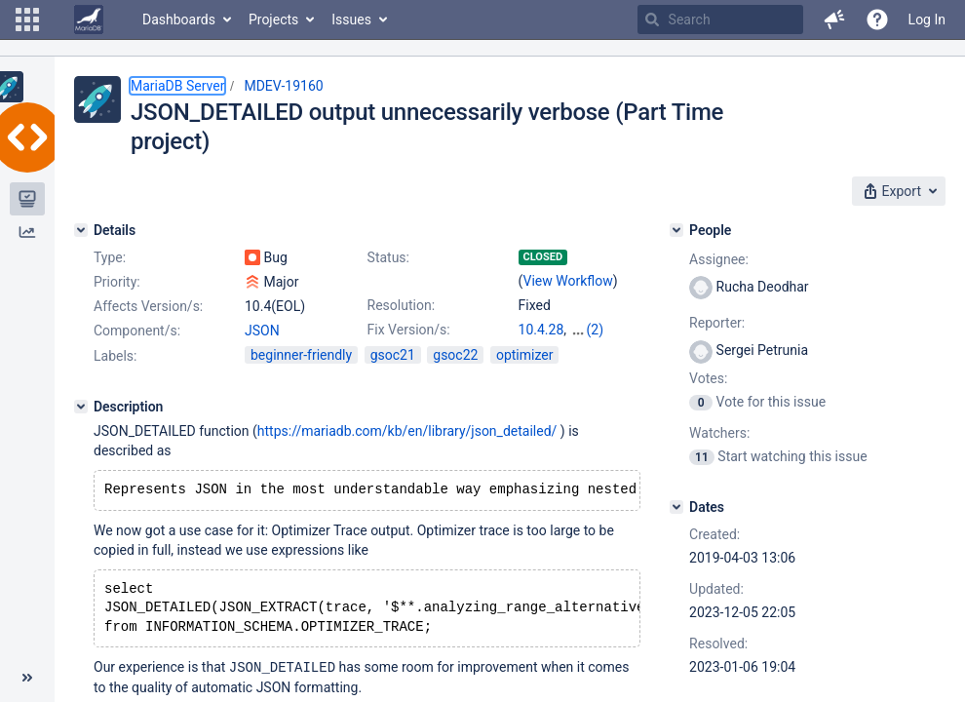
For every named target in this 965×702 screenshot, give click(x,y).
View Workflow (568, 281)
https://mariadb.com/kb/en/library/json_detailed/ (407, 448)
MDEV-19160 (283, 86)
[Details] (81, 230)
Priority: (117, 282)
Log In (927, 19)
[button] (27, 19)
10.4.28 (541, 329)
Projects (273, 19)
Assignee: (719, 259)
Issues (351, 19)
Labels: (115, 373)
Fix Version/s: (408, 329)
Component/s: (137, 330)
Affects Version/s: (148, 306)
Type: (110, 257)
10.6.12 (541, 349)
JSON (262, 330)
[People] (676, 230)
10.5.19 (593, 329)
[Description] (81, 424)
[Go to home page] (88, 19)
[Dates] (676, 507)
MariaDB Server (177, 86)
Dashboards (178, 19)
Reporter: (717, 323)
